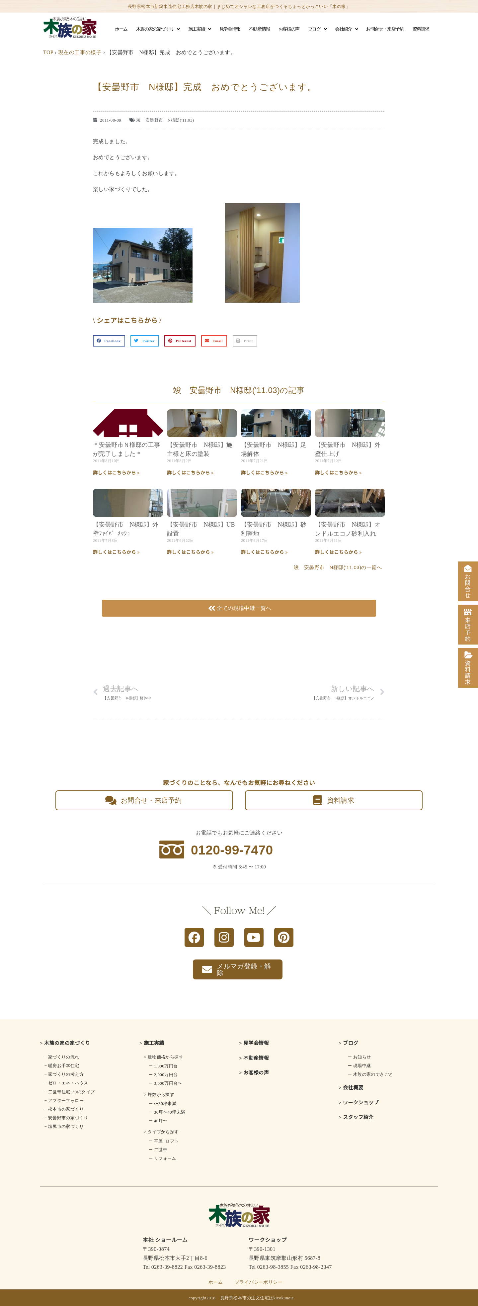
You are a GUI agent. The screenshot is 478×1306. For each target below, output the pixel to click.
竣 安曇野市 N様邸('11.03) (165, 120)
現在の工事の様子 (80, 52)
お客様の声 (289, 29)
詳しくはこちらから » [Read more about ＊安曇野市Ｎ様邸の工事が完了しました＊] (116, 472)
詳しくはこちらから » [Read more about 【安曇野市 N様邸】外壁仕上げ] (338, 472)
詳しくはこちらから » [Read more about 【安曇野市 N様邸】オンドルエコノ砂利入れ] (338, 552)
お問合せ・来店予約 (385, 29)
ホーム (121, 29)
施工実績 (199, 29)
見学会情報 (229, 29)
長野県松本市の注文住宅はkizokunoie (257, 1297)
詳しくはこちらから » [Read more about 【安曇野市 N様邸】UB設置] (190, 552)
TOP (48, 52)
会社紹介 (346, 29)
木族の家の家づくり (158, 29)
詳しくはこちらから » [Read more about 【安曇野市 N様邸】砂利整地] (264, 552)
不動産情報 (259, 29)
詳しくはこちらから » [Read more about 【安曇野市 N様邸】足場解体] (264, 472)
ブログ (317, 29)
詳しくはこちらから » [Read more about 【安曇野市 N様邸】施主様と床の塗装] (190, 472)
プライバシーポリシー (258, 1282)
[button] (109, 341)
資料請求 (421, 29)
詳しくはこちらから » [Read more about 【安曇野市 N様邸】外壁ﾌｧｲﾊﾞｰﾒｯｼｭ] (116, 552)
